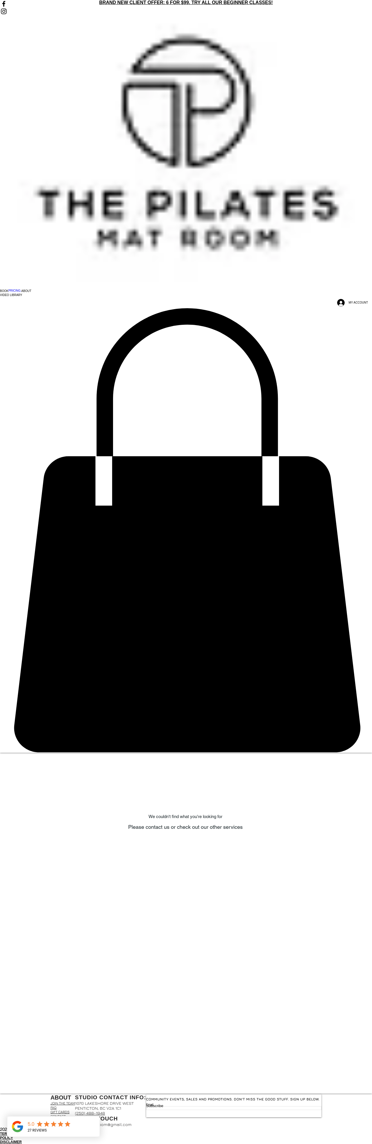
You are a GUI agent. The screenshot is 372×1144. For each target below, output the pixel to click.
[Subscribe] (234, 1105)
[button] (4, 291)
